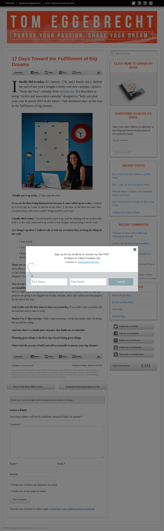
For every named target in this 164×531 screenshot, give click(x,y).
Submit (121, 281)
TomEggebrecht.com (88, 262)
